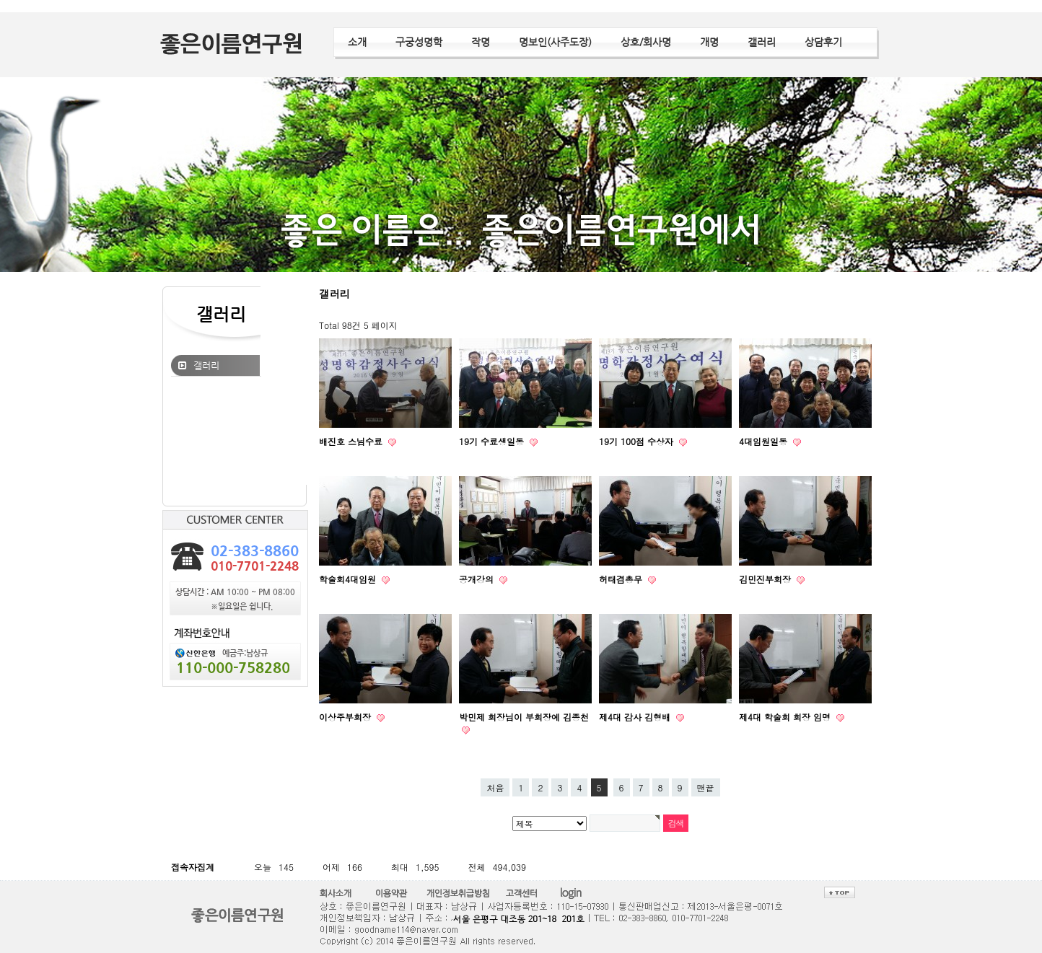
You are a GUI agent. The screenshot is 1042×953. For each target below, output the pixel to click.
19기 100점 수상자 (637, 441)
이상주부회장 (346, 717)
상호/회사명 (646, 42)
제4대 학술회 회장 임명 (786, 717)
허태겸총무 (622, 579)
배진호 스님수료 (352, 441)
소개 (357, 42)
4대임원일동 (764, 441)
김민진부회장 (766, 579)
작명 (480, 42)
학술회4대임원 (349, 579)
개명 (709, 42)
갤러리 (762, 42)
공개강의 (477, 579)
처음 (495, 787)
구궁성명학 (418, 42)
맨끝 (705, 787)
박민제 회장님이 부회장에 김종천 (524, 717)
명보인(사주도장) (555, 42)
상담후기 (823, 42)
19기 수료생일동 (493, 441)
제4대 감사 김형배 (636, 717)
